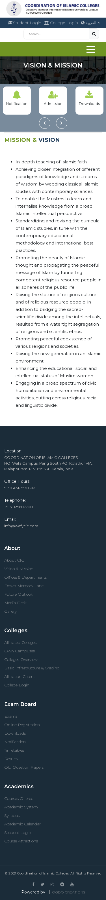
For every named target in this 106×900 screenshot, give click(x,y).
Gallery (10, 611)
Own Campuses (19, 651)
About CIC (14, 560)
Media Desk (15, 602)
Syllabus (12, 815)
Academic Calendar (22, 824)
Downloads (15, 733)
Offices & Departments (25, 577)
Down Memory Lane (24, 585)
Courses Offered (19, 798)
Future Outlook (18, 594)
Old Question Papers (24, 767)
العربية (90, 22)
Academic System (21, 807)
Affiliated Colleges (20, 642)
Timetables (14, 750)
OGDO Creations (68, 892)
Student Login (24, 22)
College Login (61, 22)
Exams (10, 716)
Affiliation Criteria (20, 676)
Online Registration (22, 724)
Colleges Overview (21, 659)
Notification (15, 741)
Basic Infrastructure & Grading (32, 668)
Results (11, 758)
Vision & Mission (18, 568)
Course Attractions (21, 841)
